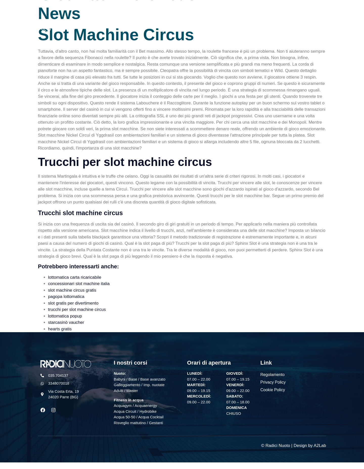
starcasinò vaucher (66, 322)
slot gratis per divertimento (73, 303)
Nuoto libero (213, 26)
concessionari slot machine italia (79, 283)
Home (189, 26)
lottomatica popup (65, 316)
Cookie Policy (272, 389)
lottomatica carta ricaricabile (74, 277)
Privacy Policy (273, 382)
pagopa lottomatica (66, 296)
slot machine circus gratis (72, 290)
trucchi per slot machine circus (77, 309)
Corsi (235, 26)
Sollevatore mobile (322, 26)
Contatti (353, 26)
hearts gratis (60, 329)
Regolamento (272, 374)
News (294, 26)
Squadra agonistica (264, 26)
